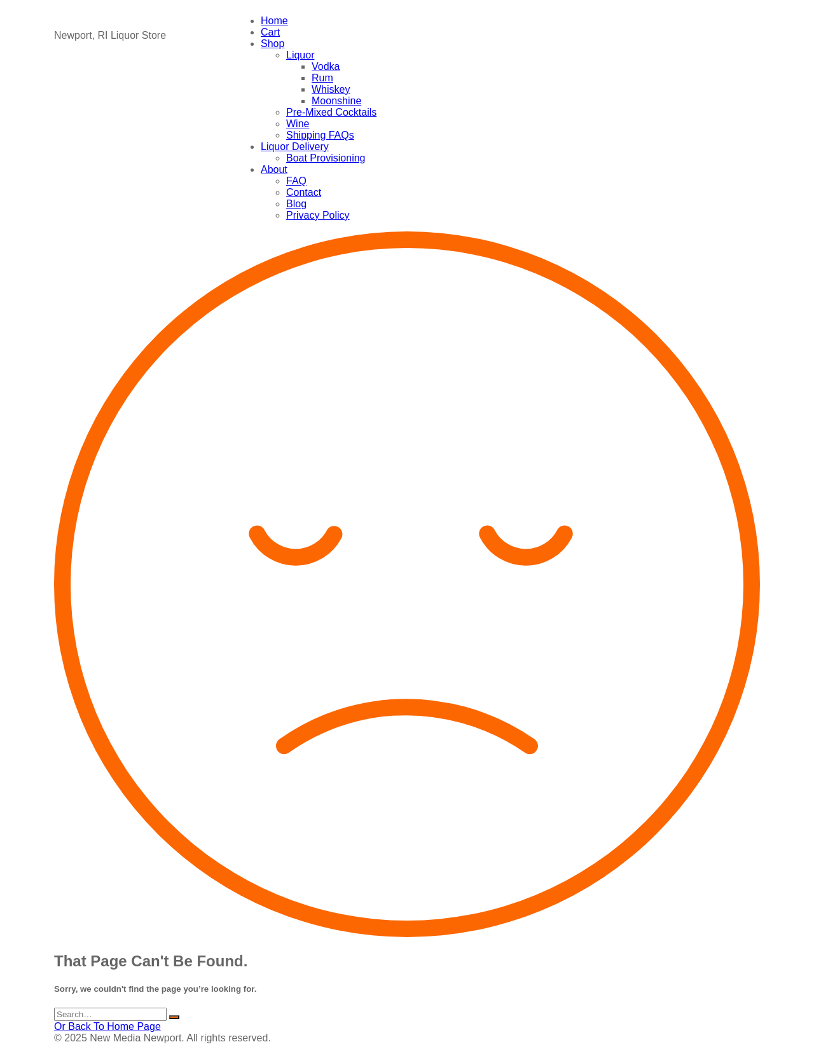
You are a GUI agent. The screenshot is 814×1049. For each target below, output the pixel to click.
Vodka (326, 66)
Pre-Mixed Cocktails (331, 112)
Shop (272, 43)
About (274, 169)
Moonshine (336, 100)
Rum (322, 77)
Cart (270, 32)
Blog (296, 203)
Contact (303, 192)
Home (274, 20)
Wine (297, 123)
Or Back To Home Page (107, 1026)
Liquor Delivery (295, 146)
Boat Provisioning (326, 158)
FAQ (296, 180)
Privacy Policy (318, 215)
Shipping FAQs (320, 135)
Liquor (300, 55)
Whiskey (331, 89)
